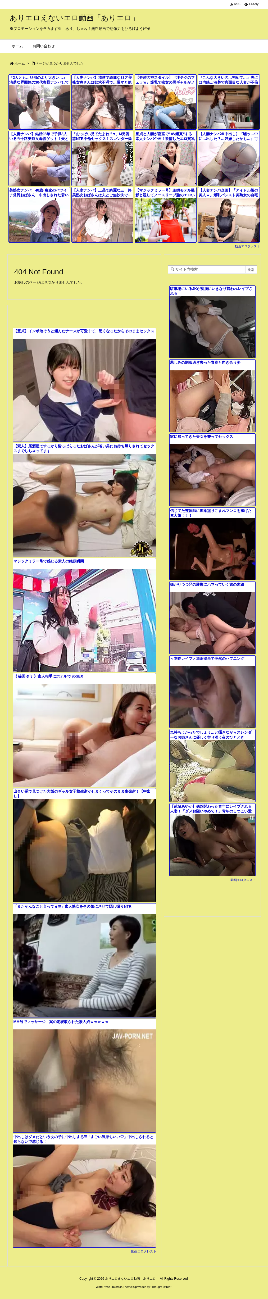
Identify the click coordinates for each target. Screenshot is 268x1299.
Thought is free (161, 1286)
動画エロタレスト (247, 246)
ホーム (20, 63)
